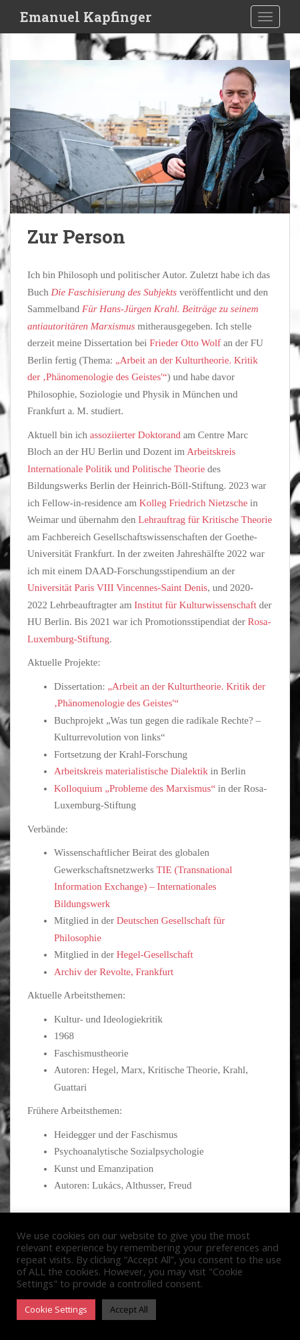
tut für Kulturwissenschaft (204, 605)
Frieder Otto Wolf (185, 343)
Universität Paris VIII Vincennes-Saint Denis (117, 587)
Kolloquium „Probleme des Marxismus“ (134, 788)
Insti (143, 605)
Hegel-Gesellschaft (155, 954)
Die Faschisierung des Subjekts (114, 292)
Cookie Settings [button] (56, 1309)
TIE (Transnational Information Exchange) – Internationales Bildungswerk (143, 886)
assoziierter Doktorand (135, 435)
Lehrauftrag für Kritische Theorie (205, 519)
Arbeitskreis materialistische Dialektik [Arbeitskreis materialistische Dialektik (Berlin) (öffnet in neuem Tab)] (131, 771)
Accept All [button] (129, 1309)
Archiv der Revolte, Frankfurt (113, 971)
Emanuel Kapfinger (85, 16)
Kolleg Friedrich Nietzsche (193, 503)
